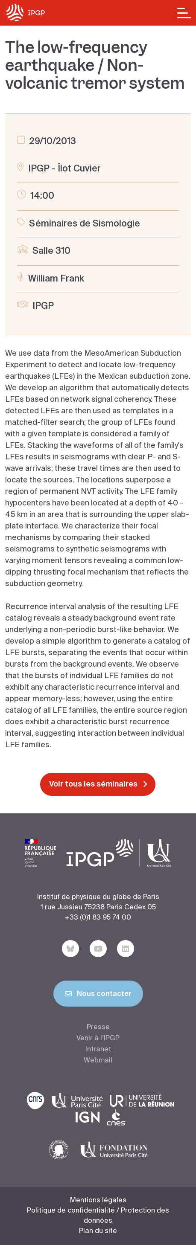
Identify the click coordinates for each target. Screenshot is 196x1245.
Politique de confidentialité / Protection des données (98, 1216)
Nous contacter (98, 995)
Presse (98, 1027)
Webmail (98, 1060)
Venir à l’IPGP (98, 1038)
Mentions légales (98, 1200)
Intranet (98, 1049)
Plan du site (98, 1231)
